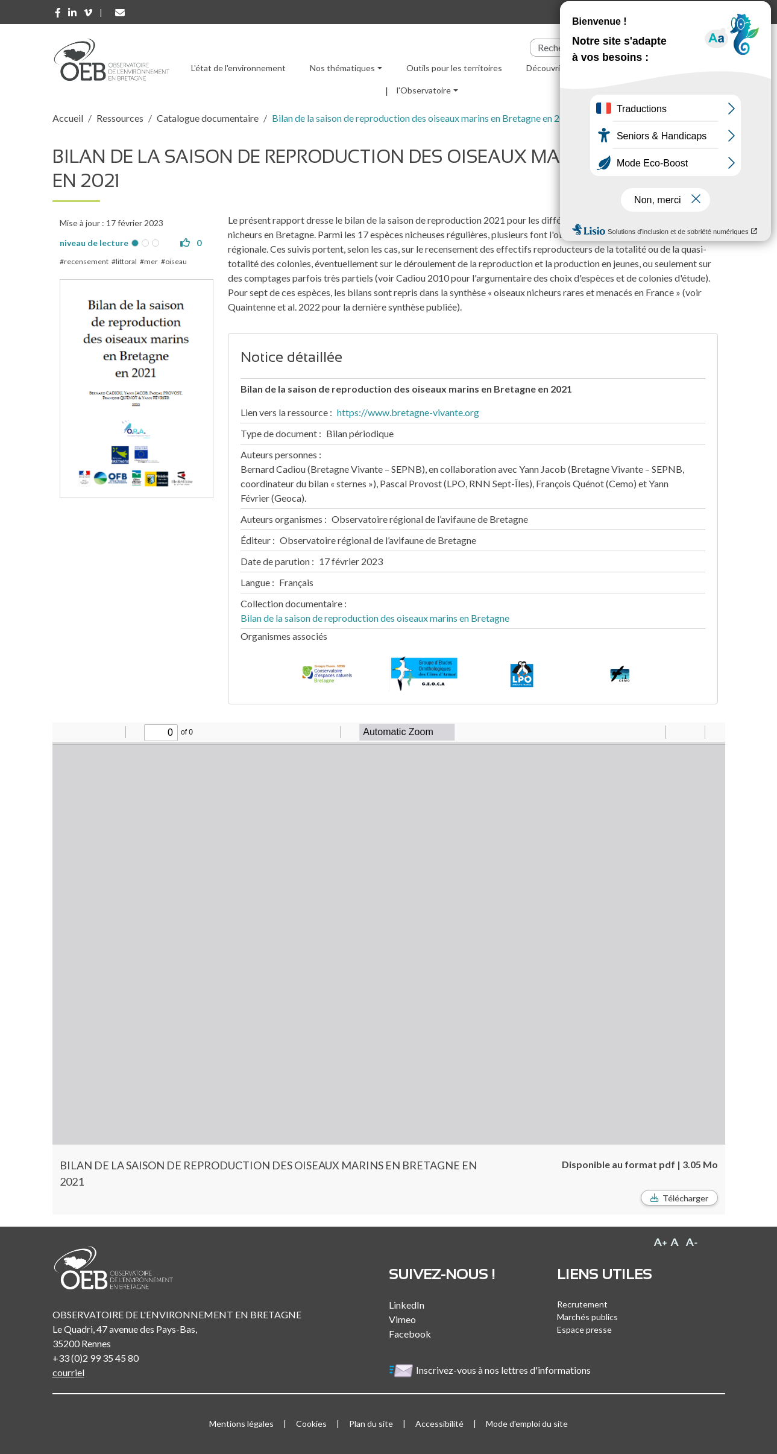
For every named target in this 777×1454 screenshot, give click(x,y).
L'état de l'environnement (238, 68)
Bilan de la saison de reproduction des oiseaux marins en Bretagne (375, 618)
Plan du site (371, 1423)
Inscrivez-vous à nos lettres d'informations (491, 1370)
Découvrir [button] (544, 68)
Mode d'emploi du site (527, 1423)
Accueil (67, 118)
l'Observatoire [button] (424, 90)
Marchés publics (587, 1317)
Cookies (311, 1423)
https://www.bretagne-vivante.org (408, 412)
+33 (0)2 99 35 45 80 (95, 1358)
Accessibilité (439, 1423)
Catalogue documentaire (208, 118)
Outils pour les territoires (454, 68)
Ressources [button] (616, 68)
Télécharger (685, 1198)
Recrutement (582, 1304)
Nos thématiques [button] (342, 68)
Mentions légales (241, 1423)
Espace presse (584, 1329)
